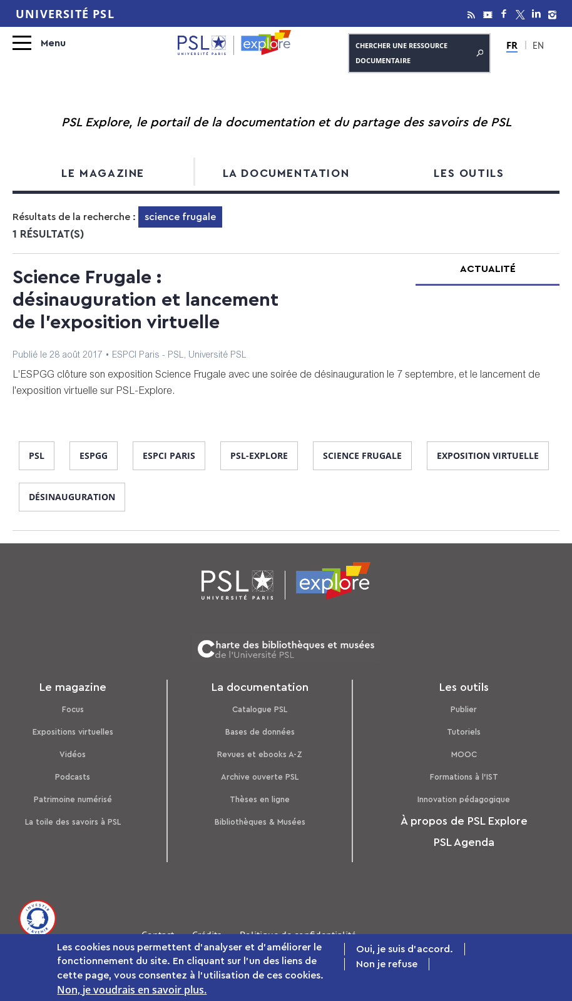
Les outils (469, 173)
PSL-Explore (259, 455)
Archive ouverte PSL (260, 777)
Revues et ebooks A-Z (259, 754)
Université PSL (65, 13)
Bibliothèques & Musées (260, 822)
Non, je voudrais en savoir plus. (132, 990)
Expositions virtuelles (73, 732)
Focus (73, 709)
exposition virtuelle (488, 455)
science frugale (362, 455)
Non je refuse (386, 964)
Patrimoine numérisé (73, 799)
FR (512, 45)
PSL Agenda (464, 842)
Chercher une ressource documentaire (419, 53)
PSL (36, 455)
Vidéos (72, 754)
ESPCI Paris (169, 455)
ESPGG (93, 455)
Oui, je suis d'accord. (404, 949)
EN (537, 47)
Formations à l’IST (464, 777)
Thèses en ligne (260, 799)
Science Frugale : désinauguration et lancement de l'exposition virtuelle (145, 300)
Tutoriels (464, 732)
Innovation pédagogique (463, 799)
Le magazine (103, 173)
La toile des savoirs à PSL (73, 822)
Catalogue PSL (259, 709)
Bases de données (260, 732)
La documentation (286, 173)
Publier (464, 709)
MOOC (464, 754)
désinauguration (72, 497)
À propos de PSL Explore (464, 821)
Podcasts (72, 777)
